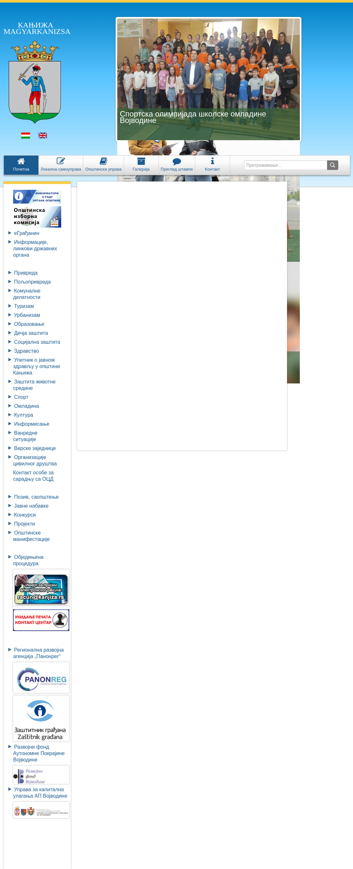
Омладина (26, 406)
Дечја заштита (31, 333)
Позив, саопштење (36, 497)
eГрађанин (26, 233)
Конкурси (25, 515)
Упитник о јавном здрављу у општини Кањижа (36, 366)
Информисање (31, 424)
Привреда (26, 273)
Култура (23, 415)
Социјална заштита (37, 342)
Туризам (24, 306)
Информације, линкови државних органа (35, 248)
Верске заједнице (35, 448)
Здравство (26, 351)
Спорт (21, 397)
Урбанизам (27, 315)
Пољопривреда (32, 282)
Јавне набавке (31, 506)
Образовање (29, 324)
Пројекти (24, 524)
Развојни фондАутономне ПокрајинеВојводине (39, 753)
